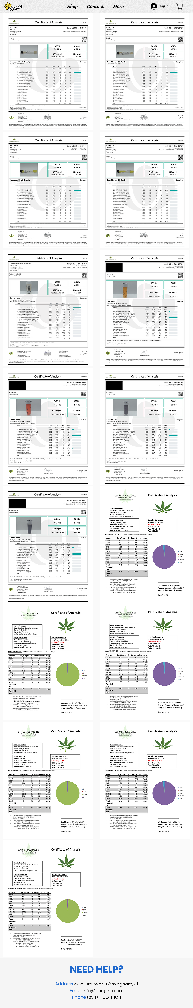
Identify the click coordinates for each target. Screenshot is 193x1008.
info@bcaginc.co (101, 991)
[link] (180, 6)
